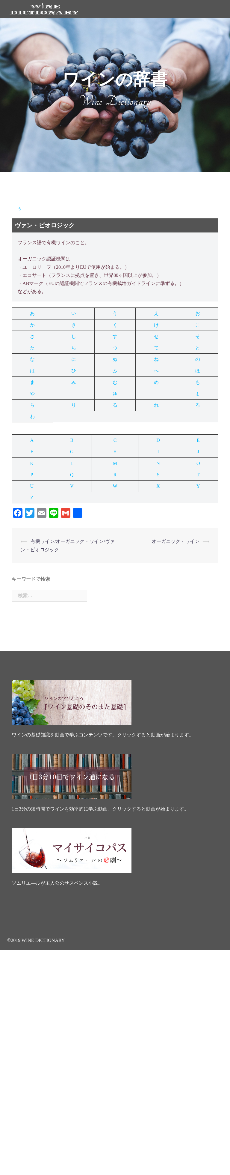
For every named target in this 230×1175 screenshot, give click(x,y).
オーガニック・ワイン (175, 541)
